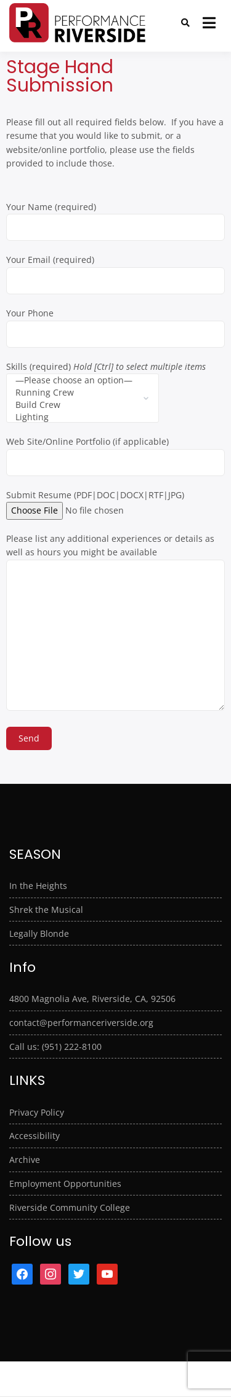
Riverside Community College (69, 1207)
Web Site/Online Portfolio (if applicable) (115, 452)
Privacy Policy (36, 1112)
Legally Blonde (39, 933)
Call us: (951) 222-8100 (55, 1046)
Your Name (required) (115, 217)
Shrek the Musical (46, 909)
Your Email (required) (115, 270)
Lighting (74, 417)
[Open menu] (209, 22)
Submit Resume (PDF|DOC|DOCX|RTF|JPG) (95, 502)
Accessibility (34, 1135)
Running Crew (74, 392)
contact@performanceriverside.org (81, 1022)
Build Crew (74, 405)
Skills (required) (106, 382)
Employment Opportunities (65, 1183)
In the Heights (38, 885)
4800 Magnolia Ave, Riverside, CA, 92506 (92, 998)
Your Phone (115, 323)
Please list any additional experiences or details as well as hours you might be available (115, 623)
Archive (24, 1159)
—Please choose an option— (74, 380)
